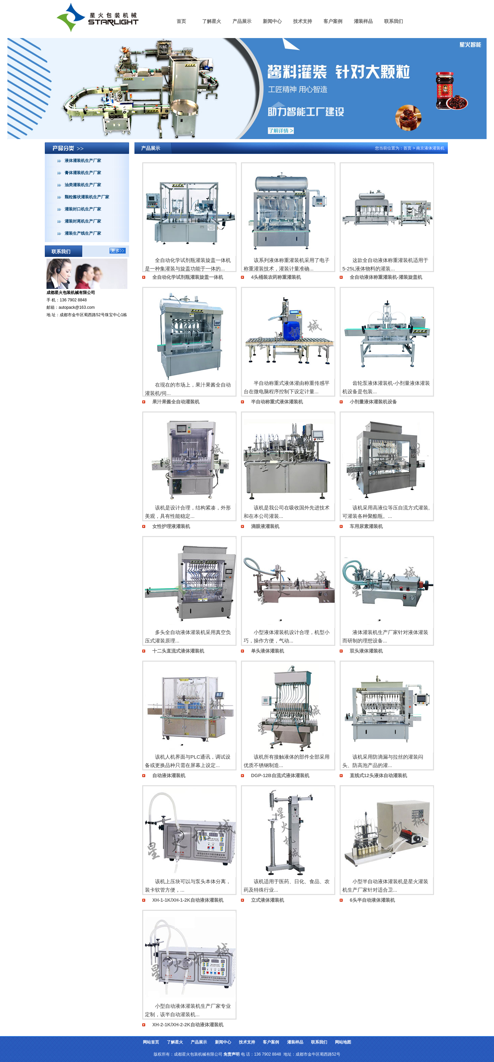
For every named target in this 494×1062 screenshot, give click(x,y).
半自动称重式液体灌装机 (277, 401)
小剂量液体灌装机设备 (373, 401)
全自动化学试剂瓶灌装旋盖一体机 (187, 277)
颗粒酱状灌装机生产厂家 (87, 197)
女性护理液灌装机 (171, 526)
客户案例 (332, 21)
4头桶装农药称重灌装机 (276, 277)
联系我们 (393, 21)
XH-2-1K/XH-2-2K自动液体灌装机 (187, 1024)
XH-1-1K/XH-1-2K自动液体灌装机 (187, 900)
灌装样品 (363, 21)
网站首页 (151, 1042)
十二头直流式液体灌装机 (178, 651)
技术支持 (302, 21)
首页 (181, 21)
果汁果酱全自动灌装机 (175, 401)
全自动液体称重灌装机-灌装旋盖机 (386, 277)
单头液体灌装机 (267, 651)
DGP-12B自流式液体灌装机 (280, 775)
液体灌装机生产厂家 (83, 160)
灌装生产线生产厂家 (83, 233)
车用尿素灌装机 (366, 526)
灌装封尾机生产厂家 (83, 221)
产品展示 (242, 21)
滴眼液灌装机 (265, 526)
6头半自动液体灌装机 (372, 900)
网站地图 (343, 1042)
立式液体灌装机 (267, 900)
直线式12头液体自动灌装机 (378, 775)
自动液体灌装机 (168, 775)
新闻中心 (272, 21)
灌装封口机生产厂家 (83, 209)
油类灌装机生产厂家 (83, 184)
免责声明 (231, 1054)
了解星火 (211, 21)
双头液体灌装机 (366, 651)
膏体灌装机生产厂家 (83, 172)
